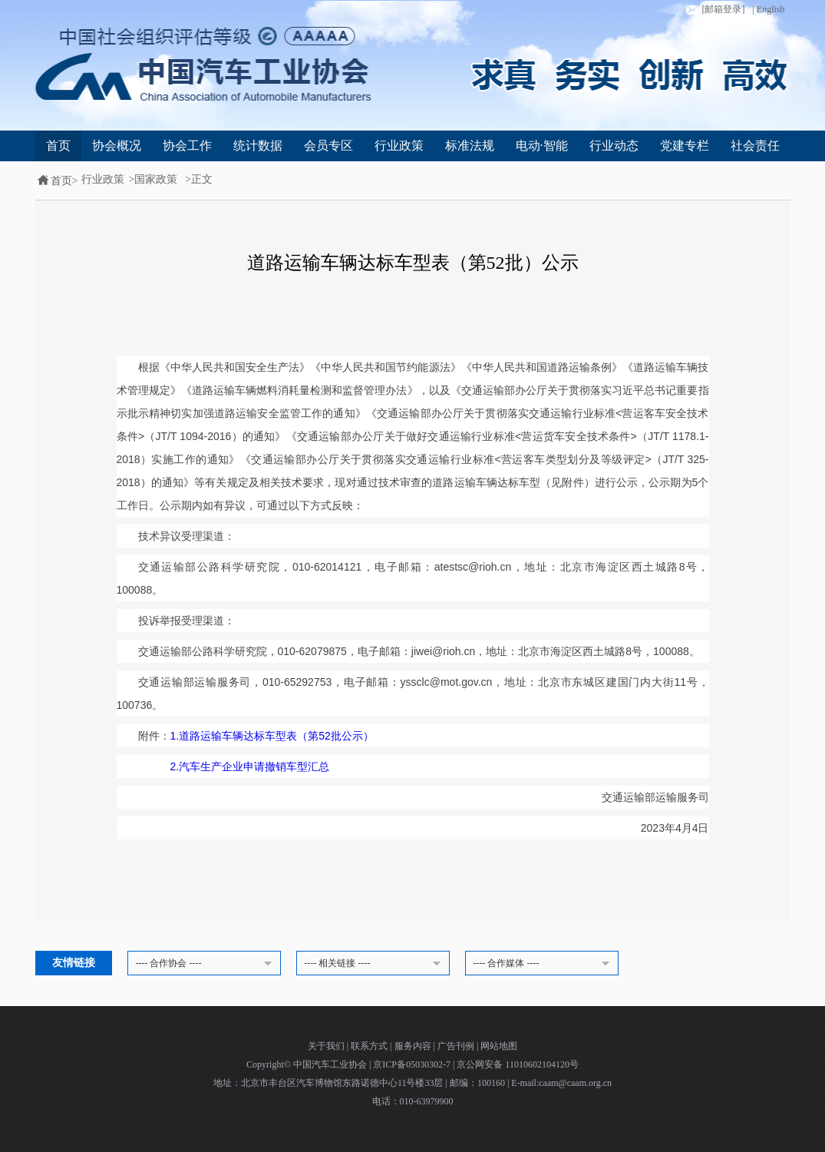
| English (768, 9)
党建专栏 (684, 145)
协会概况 (116, 145)
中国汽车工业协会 (331, 1064)
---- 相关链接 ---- (375, 964)
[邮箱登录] (713, 10)
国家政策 (155, 179)
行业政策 (399, 145)
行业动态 (614, 145)
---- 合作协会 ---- (206, 964)
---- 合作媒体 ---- (544, 964)
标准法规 (469, 145)
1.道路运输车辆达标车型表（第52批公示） (272, 736)
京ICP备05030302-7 (413, 1064)
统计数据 (257, 145)
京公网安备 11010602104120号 (518, 1064)
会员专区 (328, 145)
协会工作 (187, 145)
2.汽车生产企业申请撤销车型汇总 (250, 766)
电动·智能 (542, 145)
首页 (58, 145)
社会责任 (755, 145)
